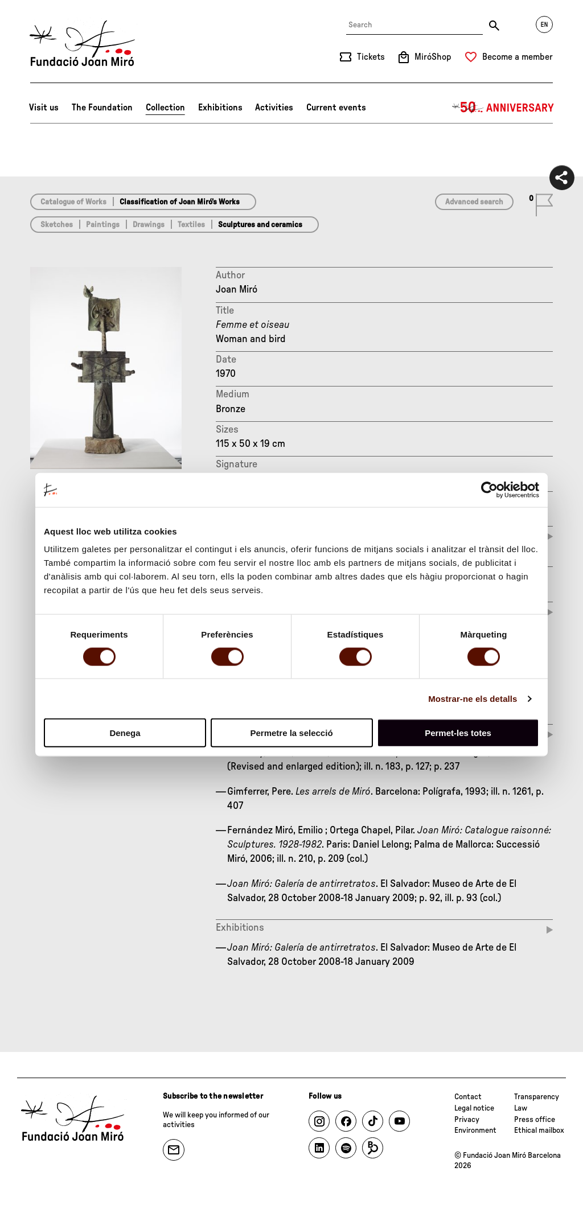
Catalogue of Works (73, 202)
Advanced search (474, 202)
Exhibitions (220, 107)
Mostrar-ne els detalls (472, 698)
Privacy (466, 1120)
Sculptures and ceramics (260, 225)
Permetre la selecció (291, 733)
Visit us (44, 107)
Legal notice (474, 1108)
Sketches (56, 225)
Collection (165, 107)
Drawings (149, 225)
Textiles (191, 225)
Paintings (103, 225)
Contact (468, 1097)
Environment (475, 1131)
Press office (534, 1120)
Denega (124, 733)
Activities (274, 107)
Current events (336, 107)
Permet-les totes (458, 733)
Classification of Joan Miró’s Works (180, 202)
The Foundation (102, 107)
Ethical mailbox (539, 1131)
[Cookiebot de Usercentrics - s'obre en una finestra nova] (489, 489)
